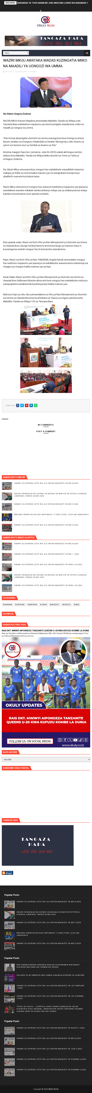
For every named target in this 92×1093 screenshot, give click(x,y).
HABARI (33, 72)
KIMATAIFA (32, 605)
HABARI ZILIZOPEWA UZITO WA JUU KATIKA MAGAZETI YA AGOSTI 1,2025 (51, 1028)
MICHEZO (66, 605)
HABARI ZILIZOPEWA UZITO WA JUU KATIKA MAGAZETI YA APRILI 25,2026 (48, 564)
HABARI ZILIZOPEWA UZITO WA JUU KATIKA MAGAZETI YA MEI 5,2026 (46, 504)
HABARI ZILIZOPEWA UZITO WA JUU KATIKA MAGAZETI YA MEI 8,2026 (46, 483)
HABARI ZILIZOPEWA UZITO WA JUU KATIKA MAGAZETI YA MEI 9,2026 (46, 525)
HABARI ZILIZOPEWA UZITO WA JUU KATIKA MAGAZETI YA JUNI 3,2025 (49, 1049)
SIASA (76, 605)
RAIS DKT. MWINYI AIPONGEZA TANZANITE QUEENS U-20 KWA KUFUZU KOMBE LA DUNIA (45, 630)
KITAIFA (43, 605)
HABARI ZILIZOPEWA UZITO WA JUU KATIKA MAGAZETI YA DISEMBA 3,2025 (51, 1059)
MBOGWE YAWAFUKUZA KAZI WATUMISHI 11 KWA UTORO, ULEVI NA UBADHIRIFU (51, 514)
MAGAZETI (54, 605)
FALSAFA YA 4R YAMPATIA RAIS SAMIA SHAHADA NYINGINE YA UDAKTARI (50, 975)
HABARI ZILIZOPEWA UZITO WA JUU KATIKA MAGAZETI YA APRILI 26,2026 (48, 585)
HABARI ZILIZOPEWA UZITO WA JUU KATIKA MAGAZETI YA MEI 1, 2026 (46, 554)
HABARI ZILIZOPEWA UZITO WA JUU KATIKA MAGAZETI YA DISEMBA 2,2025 (51, 1070)
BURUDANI (20, 605)
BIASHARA (7, 605)
